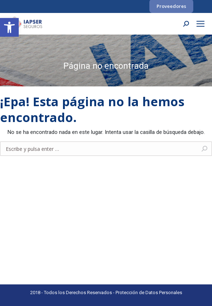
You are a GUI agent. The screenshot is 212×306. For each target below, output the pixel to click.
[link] (9, 27)
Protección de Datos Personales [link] (149, 292)
